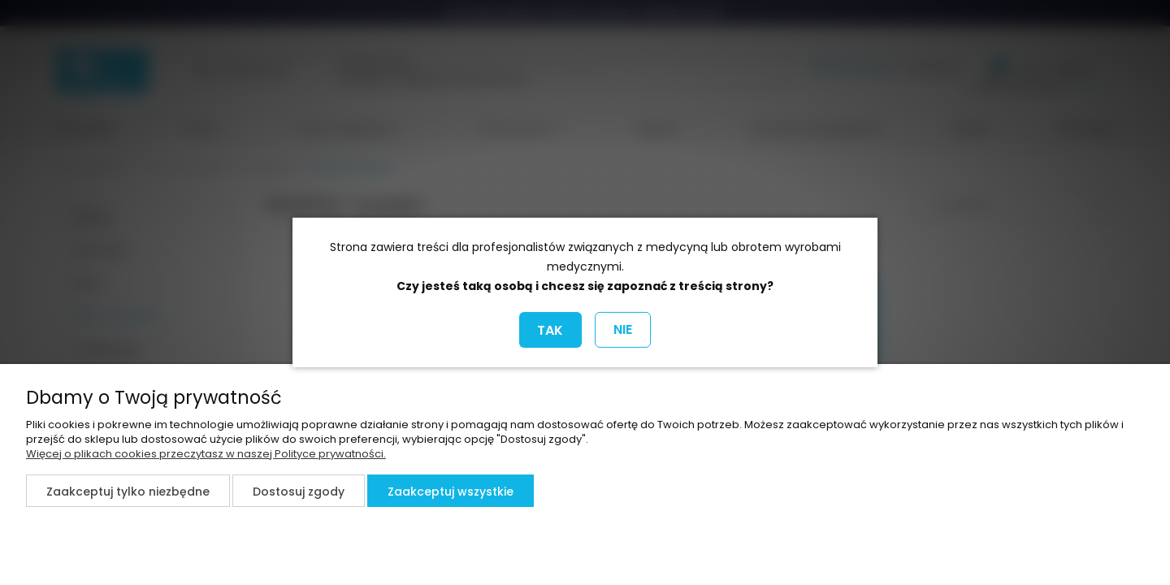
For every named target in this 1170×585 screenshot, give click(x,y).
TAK (550, 330)
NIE (622, 329)
